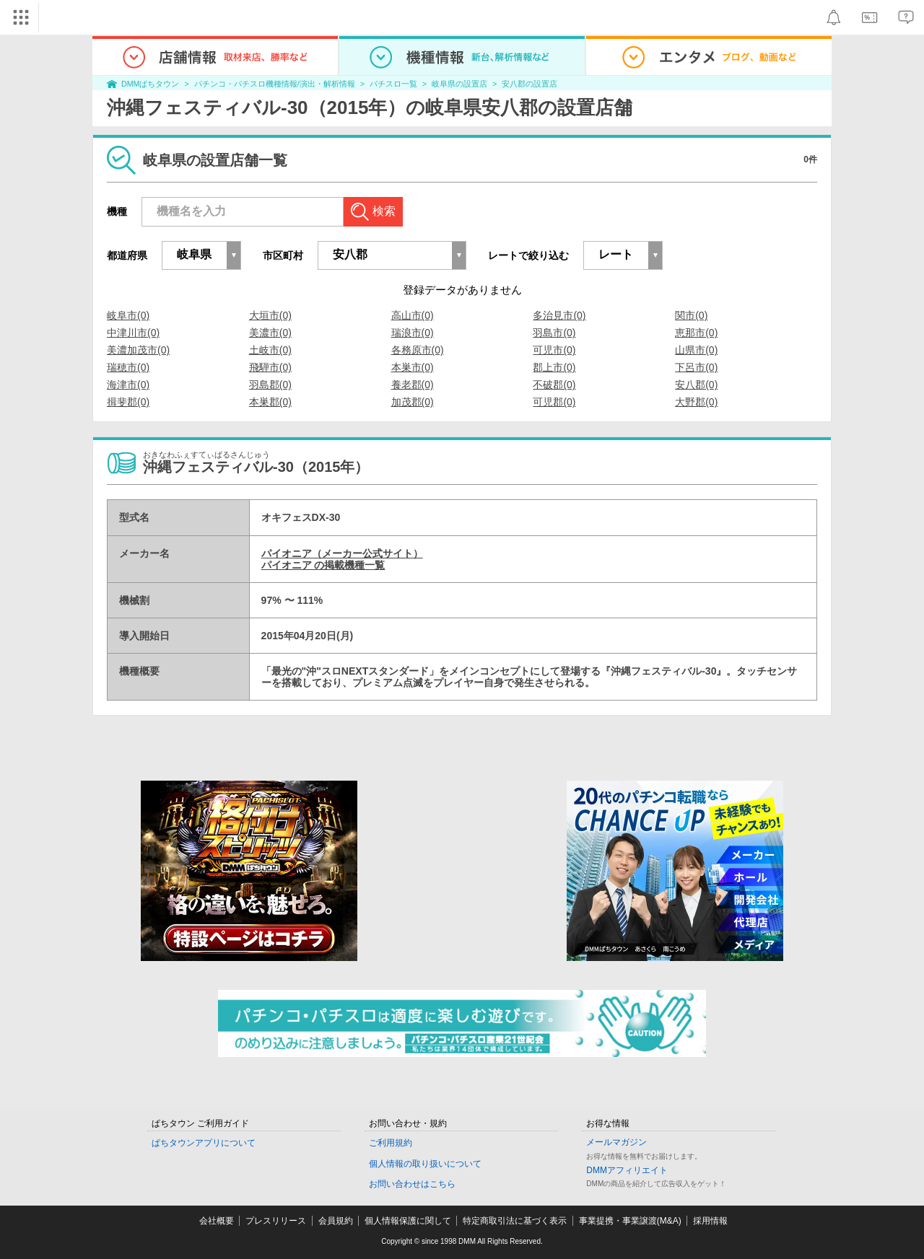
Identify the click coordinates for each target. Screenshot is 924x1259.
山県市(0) (696, 350)
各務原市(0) (417, 350)
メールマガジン (616, 1142)
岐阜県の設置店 (459, 83)
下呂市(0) (696, 367)
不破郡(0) (554, 385)
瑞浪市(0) (412, 333)
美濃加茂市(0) (138, 350)
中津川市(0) (133, 333)
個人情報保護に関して (408, 1221)
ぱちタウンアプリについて (204, 1143)
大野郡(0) (696, 402)
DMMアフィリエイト (627, 1170)
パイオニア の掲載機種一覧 (323, 565)
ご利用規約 (390, 1143)
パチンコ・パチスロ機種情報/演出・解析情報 (274, 83)
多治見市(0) (559, 315)
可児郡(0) (554, 402)
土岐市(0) (270, 350)
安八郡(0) (696, 385)
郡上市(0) (554, 367)
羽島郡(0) (270, 385)
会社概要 (216, 1221)
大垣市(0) (270, 315)
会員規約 (335, 1221)
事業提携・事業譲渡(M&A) (630, 1221)
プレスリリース (275, 1221)
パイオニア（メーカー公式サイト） (342, 553)
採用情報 (710, 1221)
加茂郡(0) (412, 402)
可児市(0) (554, 350)
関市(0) (691, 315)
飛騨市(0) (270, 367)
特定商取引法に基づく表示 (515, 1221)
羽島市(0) (554, 333)
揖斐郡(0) (128, 402)
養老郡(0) (412, 385)
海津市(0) (128, 385)
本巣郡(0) (270, 402)
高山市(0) (412, 315)
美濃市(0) (270, 333)
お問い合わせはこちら (412, 1184)
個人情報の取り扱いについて (425, 1164)
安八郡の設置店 (529, 83)
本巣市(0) (412, 367)
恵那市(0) (696, 333)
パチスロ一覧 (393, 83)
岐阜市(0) (128, 315)
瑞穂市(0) (128, 367)
